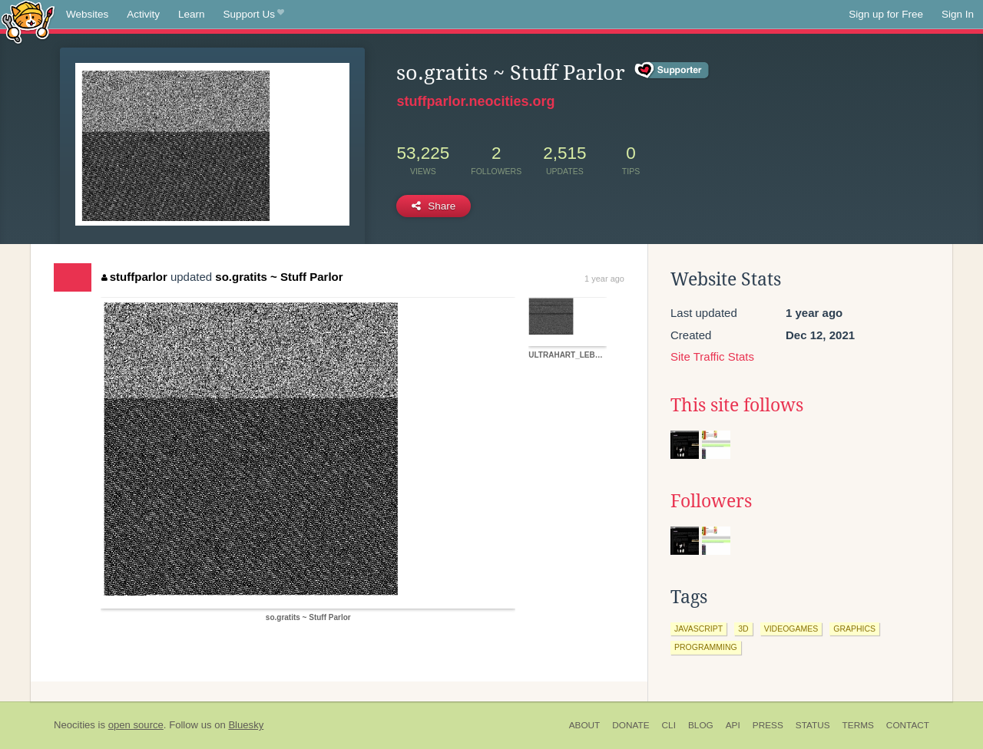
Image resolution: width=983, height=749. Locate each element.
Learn (191, 14)
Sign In (958, 14)
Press (768, 725)
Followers (711, 501)
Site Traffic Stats (712, 356)
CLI (669, 725)
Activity (143, 14)
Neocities (74, 725)
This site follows (736, 405)
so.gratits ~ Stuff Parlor (279, 276)
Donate (630, 725)
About (585, 725)
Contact (907, 725)
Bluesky (245, 725)
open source (136, 725)
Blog (700, 725)
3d (743, 628)
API (733, 725)
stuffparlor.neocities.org (475, 101)
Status (813, 725)
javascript (698, 628)
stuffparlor (134, 276)
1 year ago (604, 278)
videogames (791, 628)
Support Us (253, 14)
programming (705, 647)
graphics (854, 628)
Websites (87, 14)
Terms (858, 725)
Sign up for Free (886, 14)
